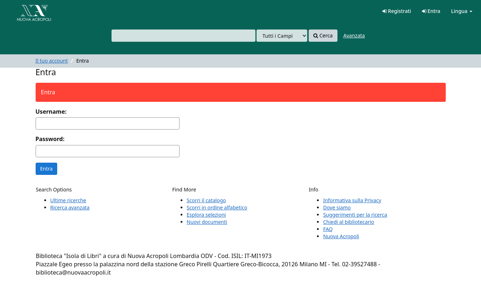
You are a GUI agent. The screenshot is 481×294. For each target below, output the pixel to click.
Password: (50, 139)
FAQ (328, 229)
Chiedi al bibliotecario (348, 221)
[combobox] (183, 36)
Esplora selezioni (206, 214)
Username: (51, 112)
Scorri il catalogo (206, 200)
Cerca (322, 35)
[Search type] (282, 36)
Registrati (396, 11)
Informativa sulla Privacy (352, 200)
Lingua (461, 11)
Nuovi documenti (207, 221)
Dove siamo (337, 207)
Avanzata (354, 35)
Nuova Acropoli (341, 236)
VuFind (23, 11)
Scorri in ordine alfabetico (217, 207)
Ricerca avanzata (70, 207)
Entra (431, 11)
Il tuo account (52, 60)
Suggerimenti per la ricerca (355, 214)
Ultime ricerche (68, 200)
